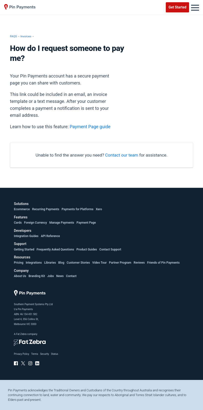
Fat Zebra (21, 334)
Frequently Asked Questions (55, 249)
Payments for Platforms (77, 209)
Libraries (50, 262)
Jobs (50, 276)
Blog (61, 262)
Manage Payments (61, 222)
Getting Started (24, 249)
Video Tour (99, 262)
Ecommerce (22, 209)
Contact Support (110, 249)
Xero (99, 209)
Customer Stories (78, 262)
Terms (34, 354)
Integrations (34, 262)
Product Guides (86, 249)
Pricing (18, 262)
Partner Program (120, 262)
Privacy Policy (21, 354)
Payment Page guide (90, 126)
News (60, 276)
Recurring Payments (45, 209)
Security (44, 354)
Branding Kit (37, 276)
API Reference (50, 236)
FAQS (13, 36)
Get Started (177, 7)
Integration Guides (26, 236)
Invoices (25, 36)
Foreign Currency (35, 222)
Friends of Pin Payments (163, 262)
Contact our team (121, 155)
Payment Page (86, 222)
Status (54, 354)
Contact (71, 276)
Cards (18, 222)
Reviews (139, 262)
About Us (20, 276)
